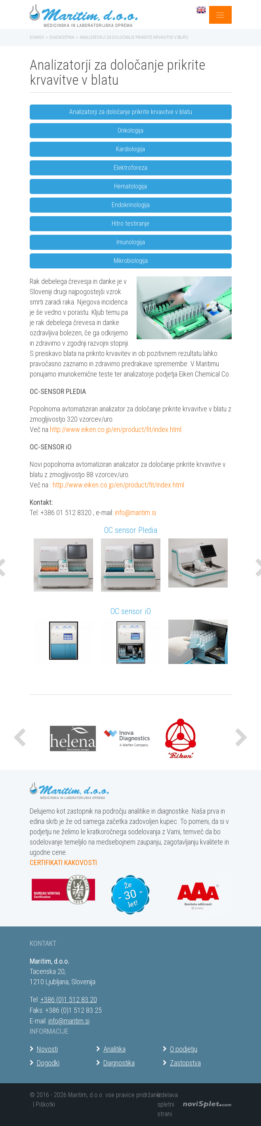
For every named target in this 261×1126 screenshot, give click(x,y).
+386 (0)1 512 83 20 (68, 999)
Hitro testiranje (130, 223)
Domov (37, 37)
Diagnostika (62, 37)
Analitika (114, 1049)
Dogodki (48, 1063)
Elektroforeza (130, 167)
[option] (63, 568)
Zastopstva (185, 1063)
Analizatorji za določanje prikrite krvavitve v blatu (130, 112)
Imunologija (130, 242)
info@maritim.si (135, 512)
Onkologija (130, 130)
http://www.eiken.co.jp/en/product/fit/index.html (115, 429)
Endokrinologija (131, 205)
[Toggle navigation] (220, 15)
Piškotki (45, 1104)
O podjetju (183, 1049)
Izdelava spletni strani (167, 1104)
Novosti (47, 1049)
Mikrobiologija (131, 260)
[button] (20, 738)
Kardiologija (130, 149)
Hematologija (130, 186)
